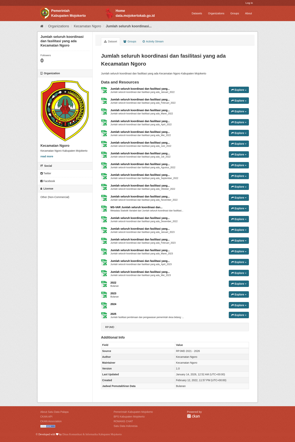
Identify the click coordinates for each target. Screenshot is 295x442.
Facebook (47, 181)
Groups (234, 13)
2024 (113, 304)
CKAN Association (51, 421)
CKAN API (46, 416)
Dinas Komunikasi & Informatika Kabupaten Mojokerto (92, 434)
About (248, 13)
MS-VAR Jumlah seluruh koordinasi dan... (136, 207)
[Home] (41, 26)
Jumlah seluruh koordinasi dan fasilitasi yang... (140, 88)
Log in (249, 3)
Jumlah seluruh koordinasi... (129, 26)
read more (46, 156)
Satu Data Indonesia (126, 425)
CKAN (193, 416)
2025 (113, 313)
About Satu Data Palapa (54, 411)
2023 (113, 293)
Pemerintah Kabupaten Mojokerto (133, 411)
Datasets (197, 13)
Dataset (110, 41)
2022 (113, 282)
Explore (238, 89)
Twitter (45, 173)
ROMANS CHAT (123, 421)
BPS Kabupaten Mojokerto (129, 416)
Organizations (216, 13)
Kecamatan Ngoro (87, 26)
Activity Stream (153, 41)
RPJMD (109, 327)
